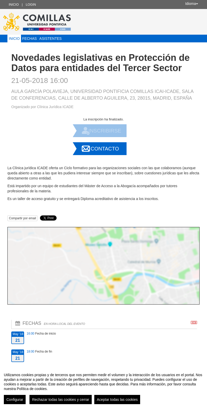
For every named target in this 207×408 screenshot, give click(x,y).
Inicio (14, 4)
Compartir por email (22, 218)
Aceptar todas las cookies (117, 399)
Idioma (191, 4)
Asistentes (50, 38)
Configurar (14, 399)
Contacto (105, 148)
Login (31, 4)
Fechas (29, 38)
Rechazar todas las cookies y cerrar (60, 399)
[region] (103, 386)
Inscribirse (104, 131)
